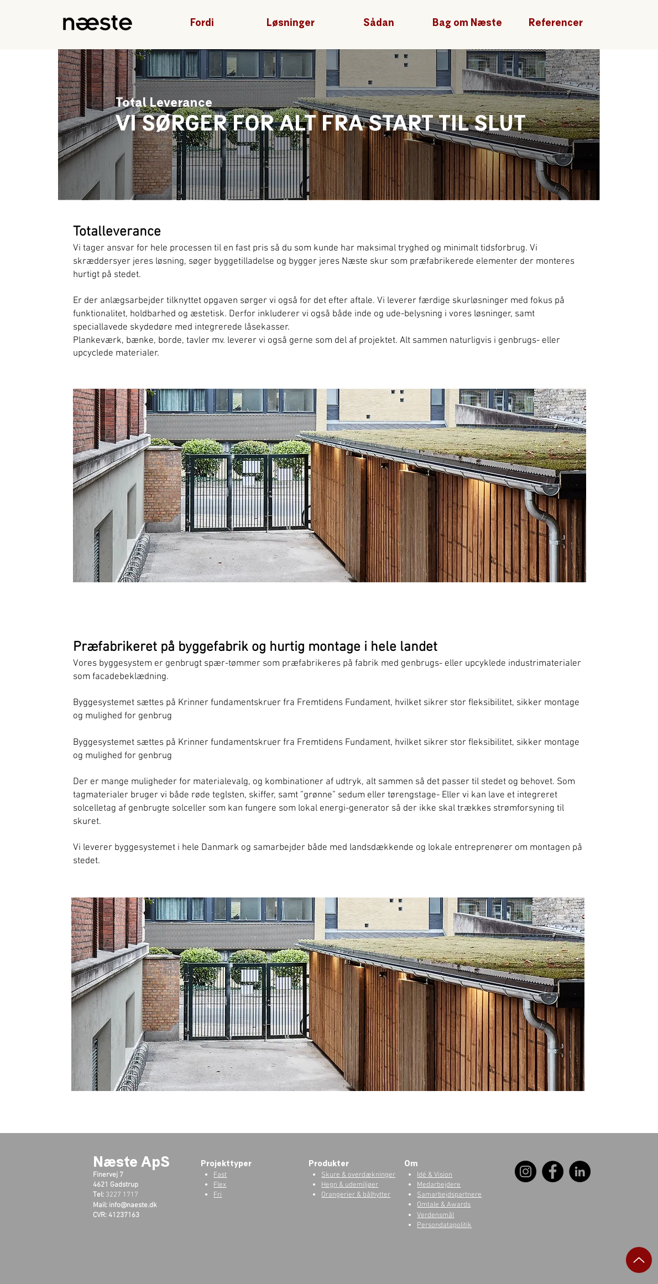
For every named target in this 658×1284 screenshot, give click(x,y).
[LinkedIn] (580, 1171)
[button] (202, 23)
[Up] (639, 1260)
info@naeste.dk (133, 1205)
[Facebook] (552, 1171)
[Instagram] (525, 1171)
